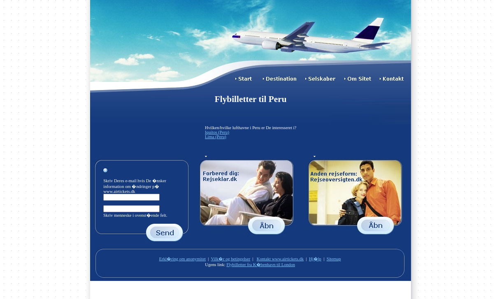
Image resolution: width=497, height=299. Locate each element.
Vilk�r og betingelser (231, 259)
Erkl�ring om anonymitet (182, 259)
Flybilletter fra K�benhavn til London (260, 264)
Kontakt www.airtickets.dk (280, 259)
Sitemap (334, 259)
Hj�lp (315, 259)
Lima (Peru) (215, 136)
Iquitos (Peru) (217, 132)
